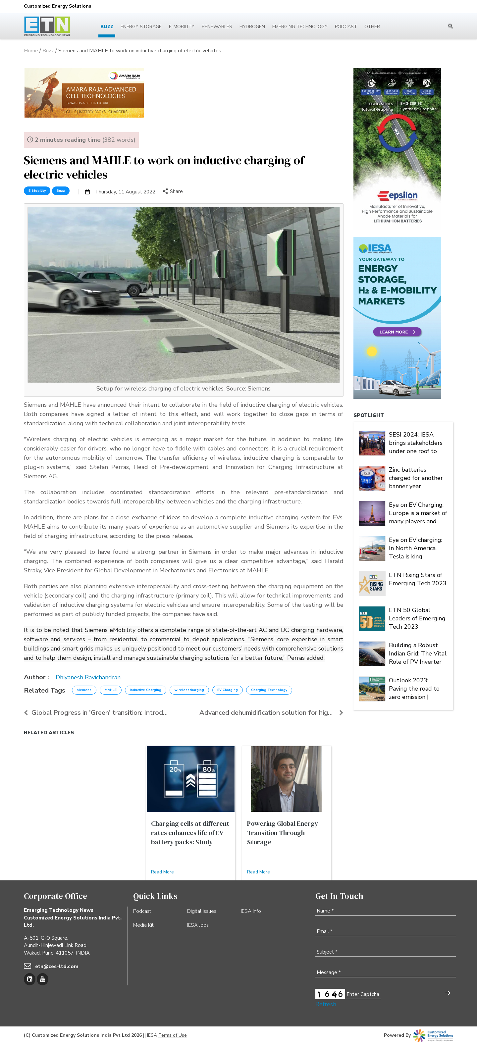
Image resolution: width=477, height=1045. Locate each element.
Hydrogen (252, 27)
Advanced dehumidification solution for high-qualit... (271, 712)
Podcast (346, 27)
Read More (162, 872)
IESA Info (251, 911)
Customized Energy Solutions (57, 6)
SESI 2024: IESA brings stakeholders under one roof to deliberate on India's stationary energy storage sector (416, 442)
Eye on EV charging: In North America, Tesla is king (415, 547)
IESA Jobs (198, 925)
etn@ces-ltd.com (57, 966)
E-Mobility (37, 190)
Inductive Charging (145, 690)
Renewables (217, 27)
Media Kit (143, 925)
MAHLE (111, 690)
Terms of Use (172, 1035)
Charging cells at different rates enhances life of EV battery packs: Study (190, 833)
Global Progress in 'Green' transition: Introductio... (96, 712)
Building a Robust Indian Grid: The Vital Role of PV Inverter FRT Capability (418, 652)
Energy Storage (141, 27)
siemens (84, 690)
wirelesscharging (189, 690)
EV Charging (227, 690)
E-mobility (181, 27)
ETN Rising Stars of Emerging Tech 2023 (418, 579)
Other (372, 27)
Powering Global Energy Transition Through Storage (282, 833)
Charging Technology (269, 690)
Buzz (106, 27)
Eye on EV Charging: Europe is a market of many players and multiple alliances (418, 512)
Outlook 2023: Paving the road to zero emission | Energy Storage (414, 688)
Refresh (325, 1004)
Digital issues (201, 911)
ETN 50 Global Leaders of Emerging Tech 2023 (417, 617)
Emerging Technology (300, 27)
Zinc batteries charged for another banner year (416, 477)
